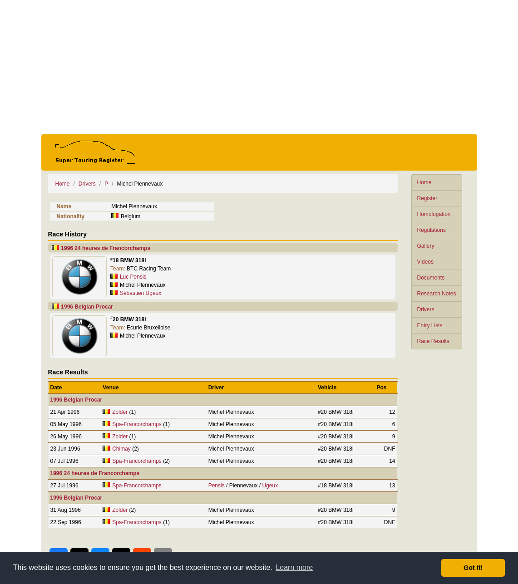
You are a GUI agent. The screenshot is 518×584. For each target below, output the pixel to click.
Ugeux (270, 485)
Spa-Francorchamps (137, 424)
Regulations (431, 230)
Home (424, 182)
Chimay (121, 449)
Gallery (425, 246)
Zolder (120, 412)
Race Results (433, 341)
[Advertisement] (259, 67)
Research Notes (436, 293)
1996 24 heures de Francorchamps (105, 248)
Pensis (216, 485)
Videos (425, 262)
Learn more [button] (294, 567)
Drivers (425, 309)
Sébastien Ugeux (140, 293)
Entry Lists (430, 325)
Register (427, 198)
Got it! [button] (473, 567)
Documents (431, 278)
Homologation (434, 214)
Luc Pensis (133, 277)
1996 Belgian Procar (87, 307)
